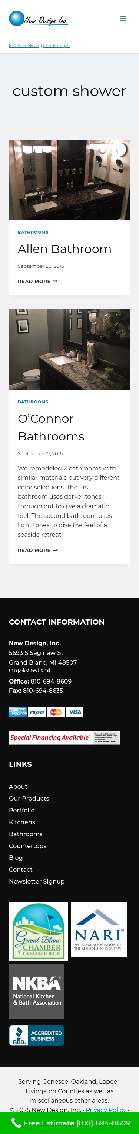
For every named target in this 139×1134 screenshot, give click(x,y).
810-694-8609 (24, 45)
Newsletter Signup (37, 881)
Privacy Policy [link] (106, 1110)
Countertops (27, 845)
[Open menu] (123, 18)
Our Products (29, 798)
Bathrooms (33, 232)
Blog (16, 857)
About (18, 786)
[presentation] (69, 180)
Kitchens (22, 822)
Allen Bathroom (65, 249)
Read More (38, 281)
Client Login (56, 45)
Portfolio (22, 810)
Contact (21, 869)
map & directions (29, 670)
